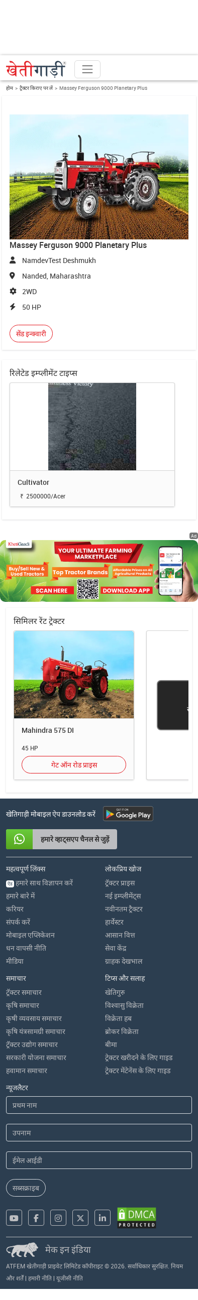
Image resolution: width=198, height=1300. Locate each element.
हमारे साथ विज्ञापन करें (39, 882)
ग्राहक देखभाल (123, 961)
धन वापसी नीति (26, 948)
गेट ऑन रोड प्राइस (74, 764)
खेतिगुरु (115, 992)
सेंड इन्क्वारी (31, 333)
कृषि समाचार (22, 1005)
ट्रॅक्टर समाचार (24, 992)
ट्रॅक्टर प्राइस (120, 882)
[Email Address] (99, 1160)
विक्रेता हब (118, 1018)
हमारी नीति (40, 1278)
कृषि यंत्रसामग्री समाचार (35, 1031)
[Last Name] (99, 1132)
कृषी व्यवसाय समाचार (34, 1018)
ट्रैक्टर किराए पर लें (36, 87)
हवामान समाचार (26, 1070)
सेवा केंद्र (115, 948)
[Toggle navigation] (87, 69)
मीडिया (15, 961)
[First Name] (99, 1105)
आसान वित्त (120, 935)
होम (9, 87)
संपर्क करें (18, 922)
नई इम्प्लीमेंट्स (123, 895)
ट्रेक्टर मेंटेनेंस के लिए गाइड (137, 1070)
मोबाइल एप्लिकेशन (30, 935)
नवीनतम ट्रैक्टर (124, 909)
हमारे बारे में (20, 895)
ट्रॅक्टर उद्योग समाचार (32, 1044)
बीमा (111, 1044)
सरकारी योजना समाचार (36, 1057)
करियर (15, 909)
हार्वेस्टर (114, 922)
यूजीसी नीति (69, 1278)
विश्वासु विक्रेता (124, 1005)
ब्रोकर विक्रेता (122, 1031)
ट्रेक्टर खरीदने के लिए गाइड (138, 1057)
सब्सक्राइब (26, 1188)
